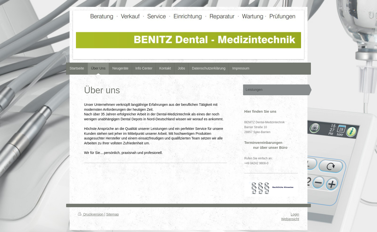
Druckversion (91, 214)
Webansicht (290, 219)
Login (295, 214)
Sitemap (112, 214)
